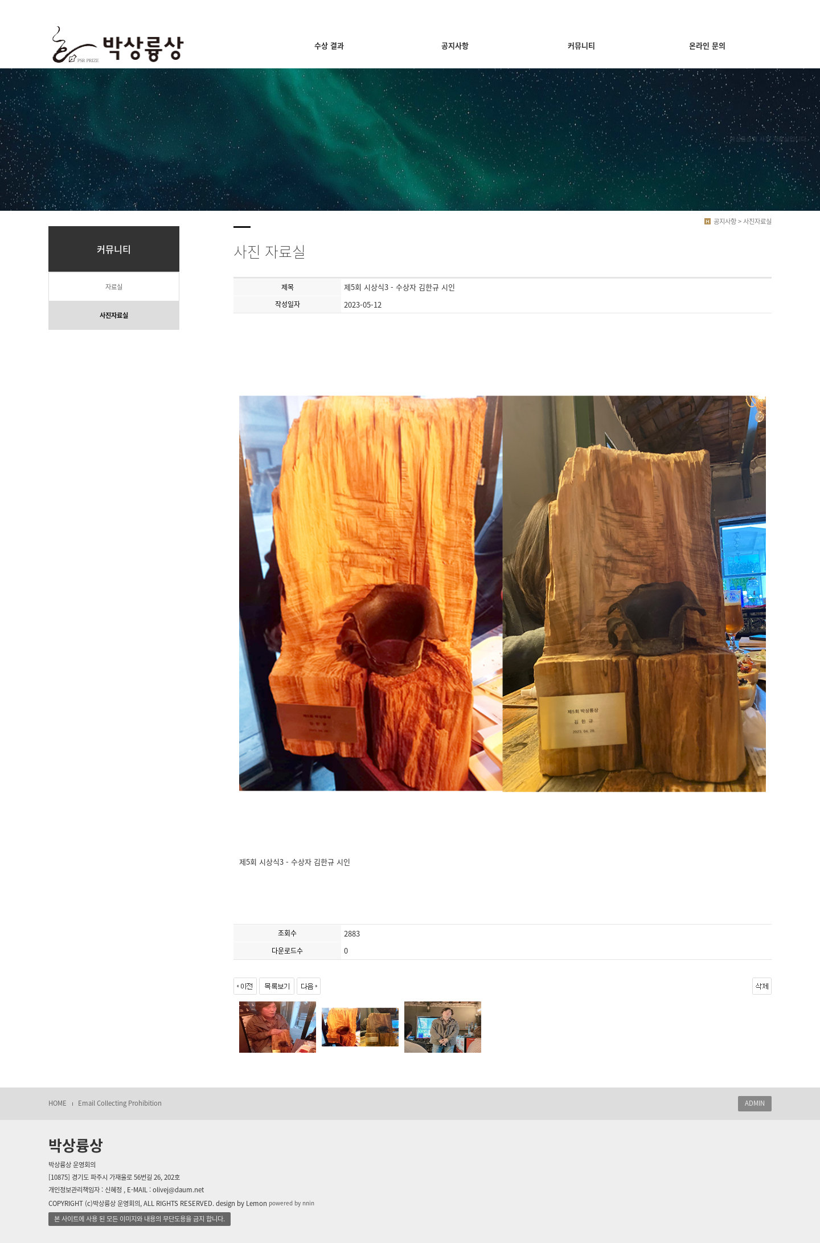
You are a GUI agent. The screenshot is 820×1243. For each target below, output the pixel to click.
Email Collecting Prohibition (120, 1103)
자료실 (113, 287)
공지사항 (455, 45)
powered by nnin (291, 1203)
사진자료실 (114, 315)
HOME (57, 1103)
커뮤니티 (581, 45)
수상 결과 (329, 45)
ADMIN (755, 1103)
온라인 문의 (707, 45)
